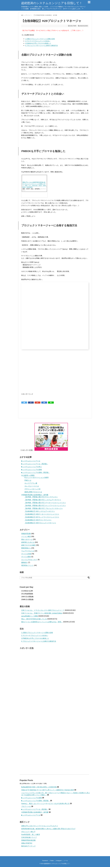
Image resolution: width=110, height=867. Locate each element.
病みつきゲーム (26, 539)
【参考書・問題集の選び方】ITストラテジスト (41, 497)
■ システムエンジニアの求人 (31, 467)
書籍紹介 (24, 562)
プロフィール (26, 806)
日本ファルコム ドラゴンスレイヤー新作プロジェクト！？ (42, 610)
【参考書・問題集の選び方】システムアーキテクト (42, 500)
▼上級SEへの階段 (28, 475)
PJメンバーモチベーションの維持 (36, 477)
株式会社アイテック (28, 846)
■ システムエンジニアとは (30, 461)
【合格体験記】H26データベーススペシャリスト (41, 514)
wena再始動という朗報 (29, 616)
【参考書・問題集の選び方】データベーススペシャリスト (45, 502)
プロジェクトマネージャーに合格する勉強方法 (41, 45)
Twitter (52, 860)
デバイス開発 (26, 557)
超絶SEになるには (28, 542)
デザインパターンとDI (32, 489)
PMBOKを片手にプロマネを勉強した (38, 43)
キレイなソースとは (31, 486)
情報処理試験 (26, 533)
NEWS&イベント (27, 565)
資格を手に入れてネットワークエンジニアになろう (39, 826)
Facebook (45, 860)
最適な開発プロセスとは (33, 492)
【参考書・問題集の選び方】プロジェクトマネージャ (43, 508)
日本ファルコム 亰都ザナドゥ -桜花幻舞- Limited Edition (41, 613)
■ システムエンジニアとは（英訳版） (34, 464)
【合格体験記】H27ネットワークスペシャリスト (41, 517)
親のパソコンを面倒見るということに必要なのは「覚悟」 (42, 622)
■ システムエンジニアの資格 (31, 469)
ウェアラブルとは (27, 551)
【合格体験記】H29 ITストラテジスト (38, 520)
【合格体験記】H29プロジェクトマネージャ (40, 523)
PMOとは (27, 480)
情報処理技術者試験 (28, 840)
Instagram (59, 860)
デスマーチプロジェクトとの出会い (37, 41)
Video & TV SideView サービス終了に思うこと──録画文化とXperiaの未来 (47, 790)
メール (66, 860)
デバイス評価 (26, 554)
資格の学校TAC (26, 843)
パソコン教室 (26, 536)
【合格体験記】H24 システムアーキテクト (39, 511)
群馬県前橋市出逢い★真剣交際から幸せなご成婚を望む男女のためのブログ (48, 829)
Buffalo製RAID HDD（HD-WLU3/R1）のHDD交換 (39, 787)
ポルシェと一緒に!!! (28, 831)
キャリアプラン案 (30, 483)
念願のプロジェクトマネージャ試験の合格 (40, 39)
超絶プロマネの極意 (28, 545)
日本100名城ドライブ (29, 837)
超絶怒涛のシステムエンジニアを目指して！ (51, 3)
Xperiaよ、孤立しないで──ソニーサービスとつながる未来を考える (45, 803)
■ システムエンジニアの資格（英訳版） (35, 472)
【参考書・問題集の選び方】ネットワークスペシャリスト (45, 505)
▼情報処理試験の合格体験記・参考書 (34, 495)
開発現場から (26, 548)
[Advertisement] (38, 375)
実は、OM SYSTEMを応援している (34, 619)
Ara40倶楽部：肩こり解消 (30, 834)
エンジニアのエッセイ (29, 559)
